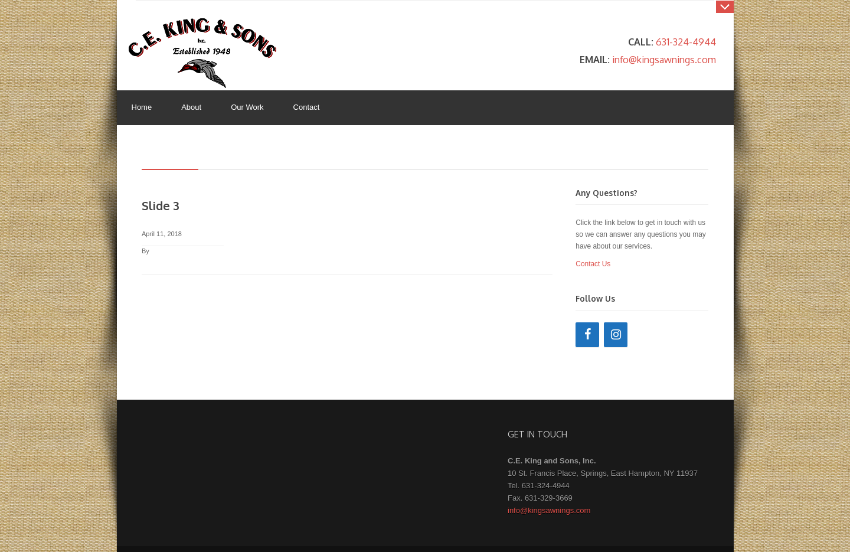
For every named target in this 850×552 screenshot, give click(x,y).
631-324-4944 (686, 41)
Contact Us (593, 264)
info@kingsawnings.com (664, 59)
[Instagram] (615, 334)
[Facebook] (587, 334)
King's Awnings (202, 53)
